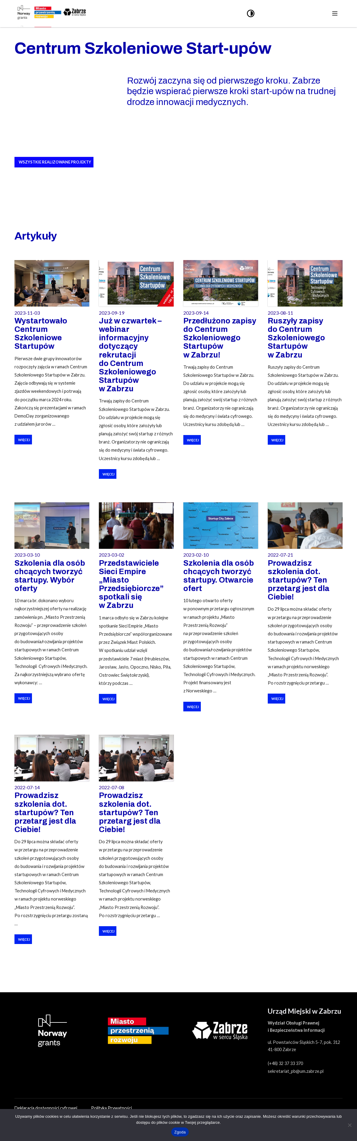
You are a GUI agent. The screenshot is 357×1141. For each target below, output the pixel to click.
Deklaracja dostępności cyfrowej (46, 1108)
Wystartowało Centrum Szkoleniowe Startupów (40, 333)
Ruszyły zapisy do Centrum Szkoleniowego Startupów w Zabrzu (296, 338)
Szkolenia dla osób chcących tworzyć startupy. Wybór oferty (49, 576)
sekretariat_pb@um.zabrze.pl (296, 1071)
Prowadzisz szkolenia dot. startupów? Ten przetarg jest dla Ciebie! (299, 580)
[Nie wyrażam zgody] (349, 1125)
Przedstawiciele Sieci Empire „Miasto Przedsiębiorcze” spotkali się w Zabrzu (131, 584)
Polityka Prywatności (111, 1108)
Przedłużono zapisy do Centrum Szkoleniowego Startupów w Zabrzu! (219, 338)
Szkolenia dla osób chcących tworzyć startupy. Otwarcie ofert (218, 576)
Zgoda (180, 1132)
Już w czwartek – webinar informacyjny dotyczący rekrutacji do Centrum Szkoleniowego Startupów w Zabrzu (130, 355)
